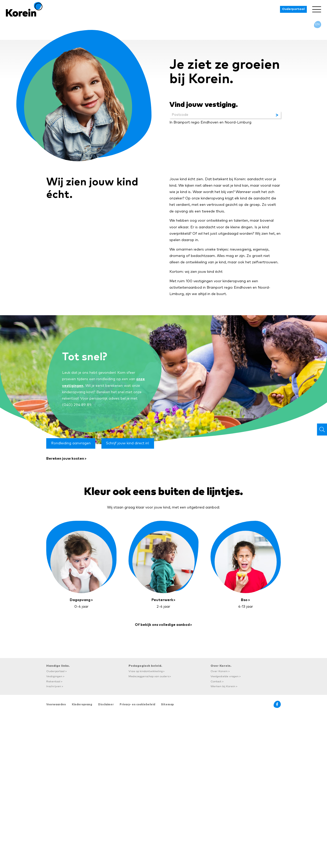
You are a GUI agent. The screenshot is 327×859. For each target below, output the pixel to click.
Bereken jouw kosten (65, 458)
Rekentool (53, 681)
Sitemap (167, 704)
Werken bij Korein (223, 686)
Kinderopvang (82, 704)
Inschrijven (53, 686)
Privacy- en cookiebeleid (137, 704)
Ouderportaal (293, 9)
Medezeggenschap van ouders (149, 676)
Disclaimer (106, 704)
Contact (216, 681)
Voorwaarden (56, 704)
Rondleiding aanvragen (71, 443)
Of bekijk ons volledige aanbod (162, 625)
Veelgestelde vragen (225, 676)
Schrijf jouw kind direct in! (127, 443)
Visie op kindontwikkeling (146, 671)
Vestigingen (54, 676)
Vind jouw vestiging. (203, 104)
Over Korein (219, 671)
